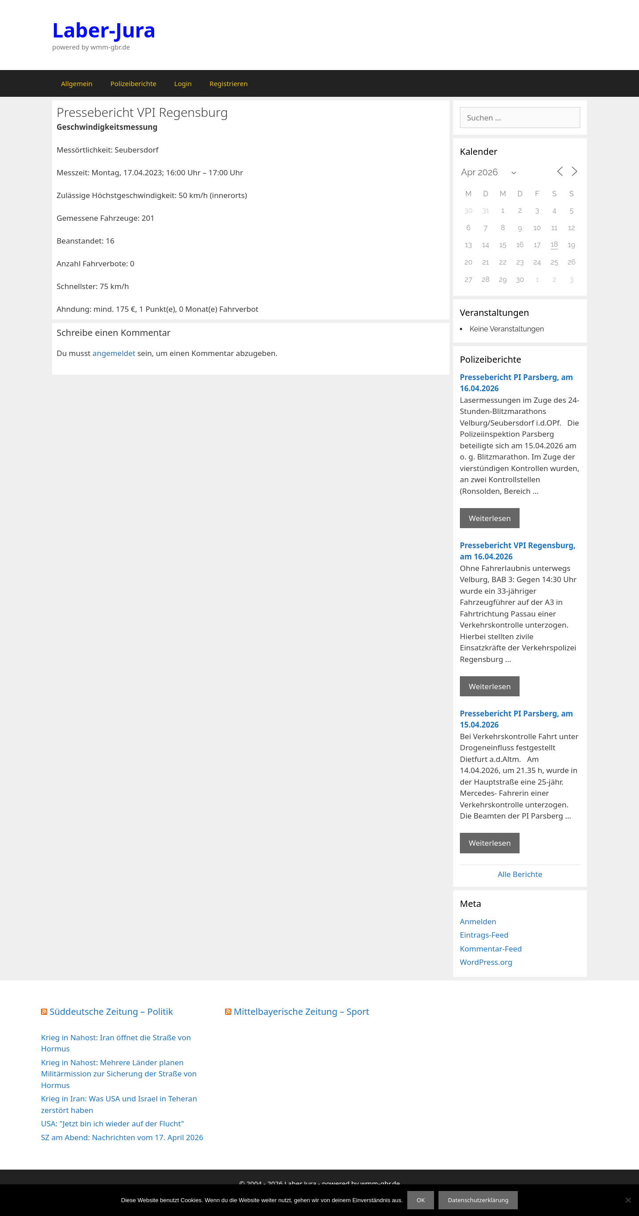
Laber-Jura (104, 29)
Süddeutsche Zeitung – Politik (111, 1011)
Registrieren (228, 83)
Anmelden (478, 921)
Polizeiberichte (133, 83)
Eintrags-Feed (484, 935)
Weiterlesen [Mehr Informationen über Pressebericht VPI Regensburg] (490, 686)
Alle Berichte (520, 874)
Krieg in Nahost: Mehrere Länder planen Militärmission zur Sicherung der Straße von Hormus (119, 1073)
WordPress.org (486, 962)
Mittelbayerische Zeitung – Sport (301, 1011)
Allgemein (77, 83)
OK (421, 1200)
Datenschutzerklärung (478, 1200)
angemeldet (114, 353)
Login (183, 83)
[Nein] (627, 1199)
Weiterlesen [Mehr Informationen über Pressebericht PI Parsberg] (490, 518)
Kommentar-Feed (491, 948)
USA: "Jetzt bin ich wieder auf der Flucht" (112, 1123)
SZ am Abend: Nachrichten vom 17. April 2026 (122, 1137)
